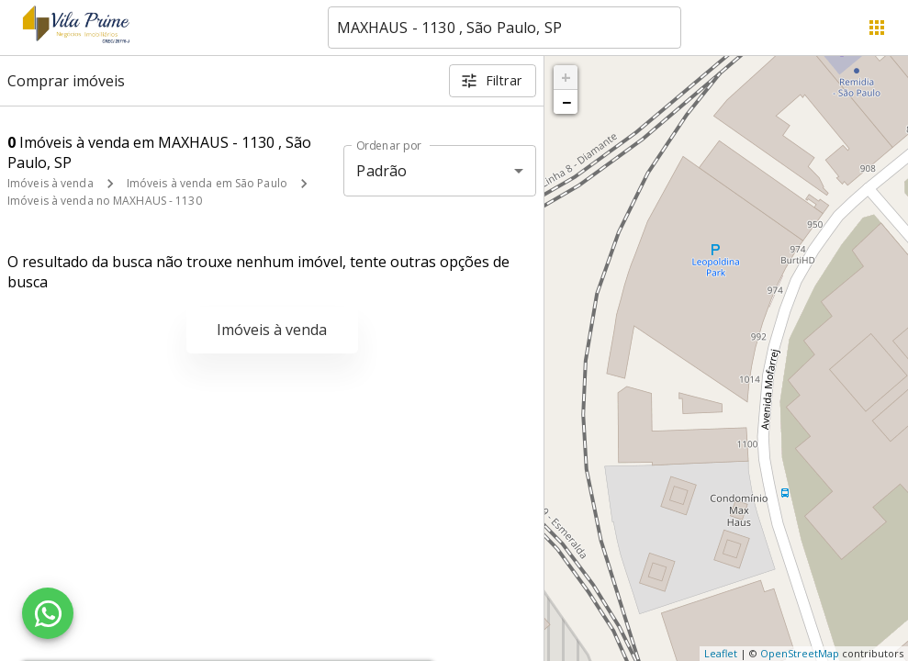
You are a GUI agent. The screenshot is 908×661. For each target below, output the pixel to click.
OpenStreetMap (799, 653)
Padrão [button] (381, 171)
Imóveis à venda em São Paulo (207, 183)
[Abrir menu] (877, 28)
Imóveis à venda (50, 183)
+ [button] (566, 77)
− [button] (566, 102)
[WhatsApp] (47, 613)
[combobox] (504, 27)
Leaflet (720, 653)
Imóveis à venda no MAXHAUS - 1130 (104, 200)
